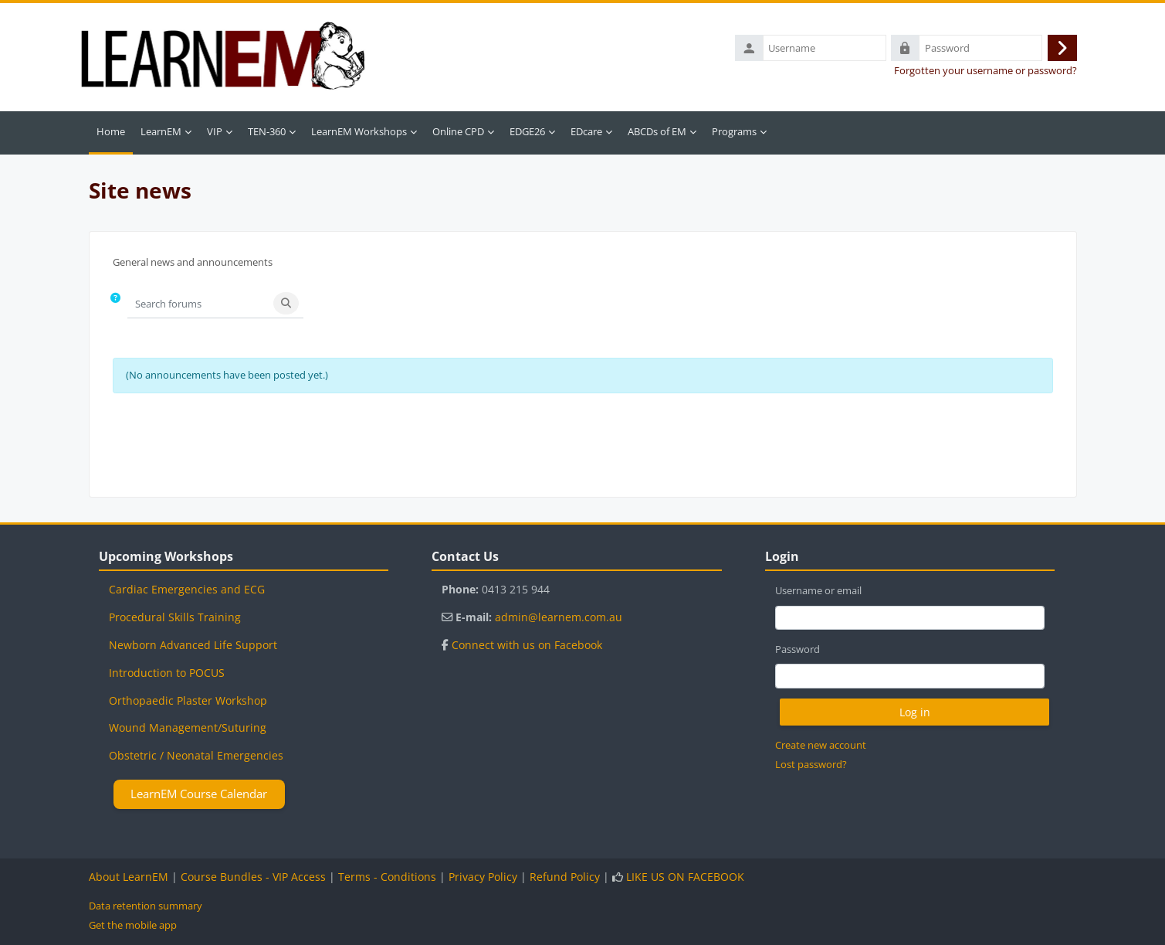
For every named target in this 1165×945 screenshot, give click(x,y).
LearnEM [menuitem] (161, 134)
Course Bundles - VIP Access (253, 876)
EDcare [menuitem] (586, 134)
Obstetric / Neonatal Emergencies (196, 755)
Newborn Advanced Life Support (193, 644)
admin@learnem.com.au (558, 617)
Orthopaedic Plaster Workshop (188, 700)
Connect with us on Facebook (527, 644)
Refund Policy (565, 876)
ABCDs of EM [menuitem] (657, 134)
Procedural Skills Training (175, 617)
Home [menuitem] (111, 134)
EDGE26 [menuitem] (527, 134)
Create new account (820, 745)
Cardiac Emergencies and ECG (187, 589)
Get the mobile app (133, 925)
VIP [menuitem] (214, 134)
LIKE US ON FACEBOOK (685, 876)
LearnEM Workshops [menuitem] (359, 134)
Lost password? (811, 764)
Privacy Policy (483, 876)
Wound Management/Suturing (187, 727)
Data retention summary (145, 906)
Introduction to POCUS (167, 672)
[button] (116, 307)
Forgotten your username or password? (985, 72)
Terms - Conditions (387, 876)
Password (797, 649)
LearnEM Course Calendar (198, 793)
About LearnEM (128, 876)
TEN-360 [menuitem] (267, 134)
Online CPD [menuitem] (458, 134)
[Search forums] (198, 306)
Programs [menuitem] (734, 134)
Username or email (818, 590)
